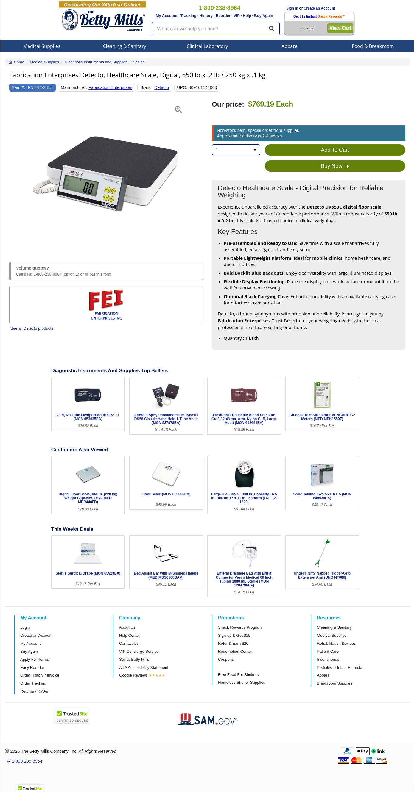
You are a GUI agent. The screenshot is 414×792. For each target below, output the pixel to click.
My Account (167, 15)
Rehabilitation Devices (336, 643)
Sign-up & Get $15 (234, 635)
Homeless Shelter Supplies (241, 682)
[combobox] (236, 149)
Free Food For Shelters (238, 674)
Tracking (188, 15)
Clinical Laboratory (207, 46)
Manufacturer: (74, 87)
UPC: (182, 87)
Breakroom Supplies (334, 683)
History (206, 15)
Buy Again (263, 15)
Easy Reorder (32, 667)
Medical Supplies (41, 46)
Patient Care (328, 651)
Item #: (18, 87)
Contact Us (128, 643)
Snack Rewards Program (240, 627)
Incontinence (328, 659)
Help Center (129, 635)
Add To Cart (335, 150)
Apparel (290, 46)
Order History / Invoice (39, 675)
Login (25, 627)
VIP (237, 15)
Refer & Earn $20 (233, 643)
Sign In (292, 8)
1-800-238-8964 (48, 274)
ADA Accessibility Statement (143, 667)
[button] (16, 174)
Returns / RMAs (34, 691)
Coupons (226, 659)
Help (247, 15)
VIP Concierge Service (138, 651)
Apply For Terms (34, 659)
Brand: (146, 87)
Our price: (228, 104)
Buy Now (335, 166)
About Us (127, 627)
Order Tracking (33, 683)
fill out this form (98, 274)
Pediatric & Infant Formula (339, 667)
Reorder (223, 15)
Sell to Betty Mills (134, 659)
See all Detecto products (31, 328)
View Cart (340, 28)
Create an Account (319, 8)
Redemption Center (235, 651)
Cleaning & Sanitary (124, 46)
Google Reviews (133, 675)
